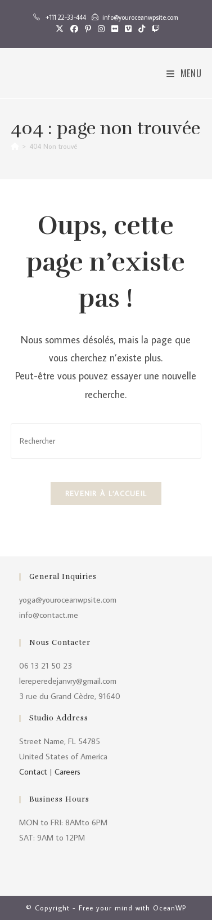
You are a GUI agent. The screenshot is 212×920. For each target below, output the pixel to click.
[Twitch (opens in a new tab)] (154, 29)
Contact (33, 771)
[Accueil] (15, 146)
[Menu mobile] (184, 73)
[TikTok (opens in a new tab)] (141, 29)
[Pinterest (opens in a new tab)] (88, 29)
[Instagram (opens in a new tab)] (101, 29)
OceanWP (169, 907)
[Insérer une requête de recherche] (106, 441)
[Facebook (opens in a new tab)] (74, 29)
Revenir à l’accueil (106, 493)
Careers (67, 771)
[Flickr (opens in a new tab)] (114, 29)
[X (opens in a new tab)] (59, 29)
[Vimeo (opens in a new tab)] (128, 29)
